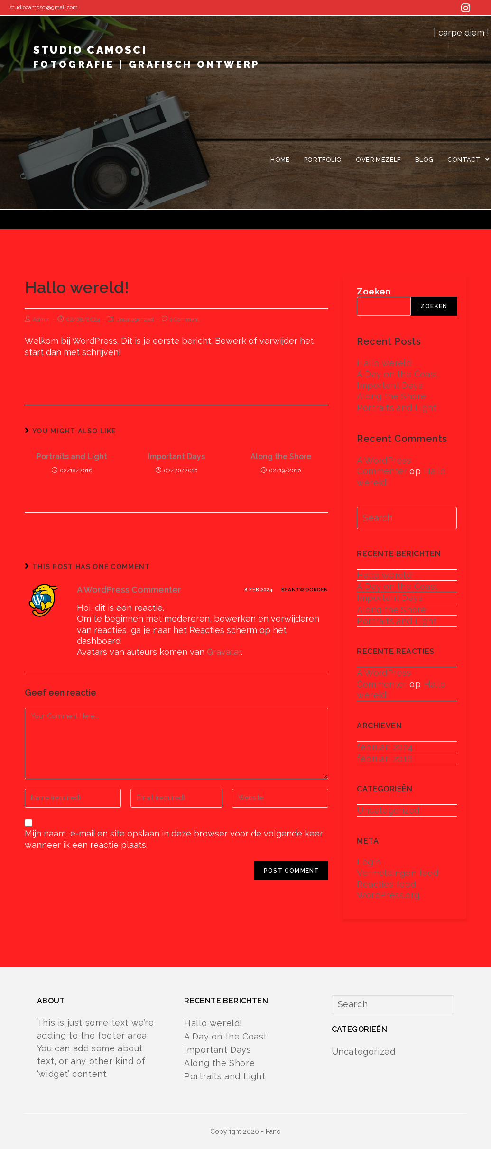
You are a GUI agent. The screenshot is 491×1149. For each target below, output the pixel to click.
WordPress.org (388, 895)
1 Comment (184, 319)
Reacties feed (386, 884)
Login (368, 862)
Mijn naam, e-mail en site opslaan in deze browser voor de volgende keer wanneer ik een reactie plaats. (174, 838)
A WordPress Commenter (129, 590)
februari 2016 (384, 758)
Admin (41, 319)
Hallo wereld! (385, 363)
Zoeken (373, 291)
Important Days (176, 456)
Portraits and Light (72, 456)
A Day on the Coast (397, 374)
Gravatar (224, 652)
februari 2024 (385, 747)
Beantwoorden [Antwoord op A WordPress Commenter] (304, 589)
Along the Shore (280, 456)
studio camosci (146, 60)
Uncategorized (135, 319)
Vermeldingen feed (397, 873)
